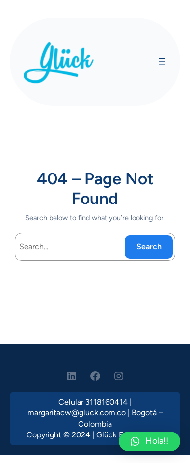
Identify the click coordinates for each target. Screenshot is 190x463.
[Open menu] (162, 62)
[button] (149, 441)
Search (149, 246)
